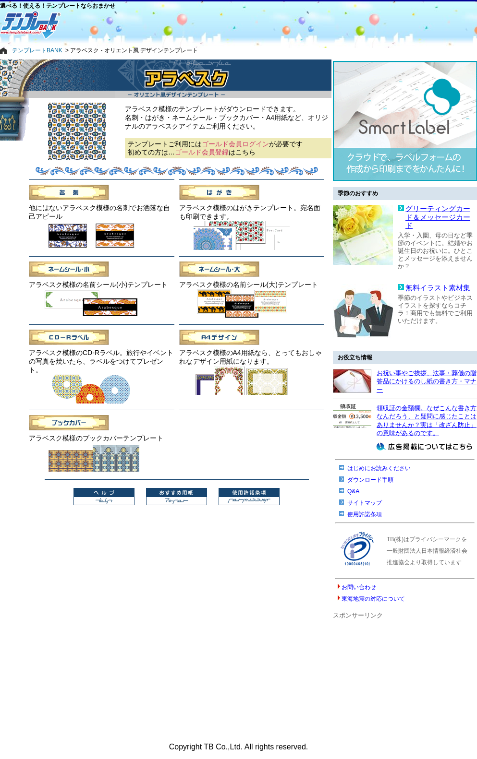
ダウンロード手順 (370, 479)
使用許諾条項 (364, 514)
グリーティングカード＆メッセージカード (437, 217)
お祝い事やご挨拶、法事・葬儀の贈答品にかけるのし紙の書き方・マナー (427, 381)
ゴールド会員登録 (202, 152)
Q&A (353, 491)
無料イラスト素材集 (437, 288)
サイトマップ (364, 502)
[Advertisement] (199, 25)
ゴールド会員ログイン (235, 144)
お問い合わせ (359, 587)
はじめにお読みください (379, 468)
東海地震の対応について (373, 598)
